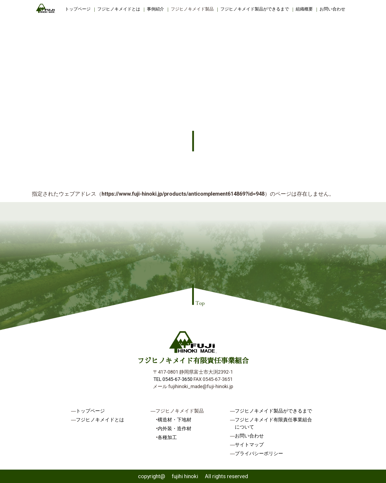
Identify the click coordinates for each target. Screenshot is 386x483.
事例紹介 (155, 9)
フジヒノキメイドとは (118, 9)
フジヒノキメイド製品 (192, 9)
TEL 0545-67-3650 (172, 379)
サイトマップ (249, 444)
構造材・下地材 (174, 419)
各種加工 (167, 437)
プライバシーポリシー (259, 453)
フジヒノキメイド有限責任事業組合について (273, 423)
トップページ (78, 9)
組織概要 (304, 9)
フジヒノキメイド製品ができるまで (254, 9)
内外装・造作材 (174, 428)
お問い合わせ (332, 9)
